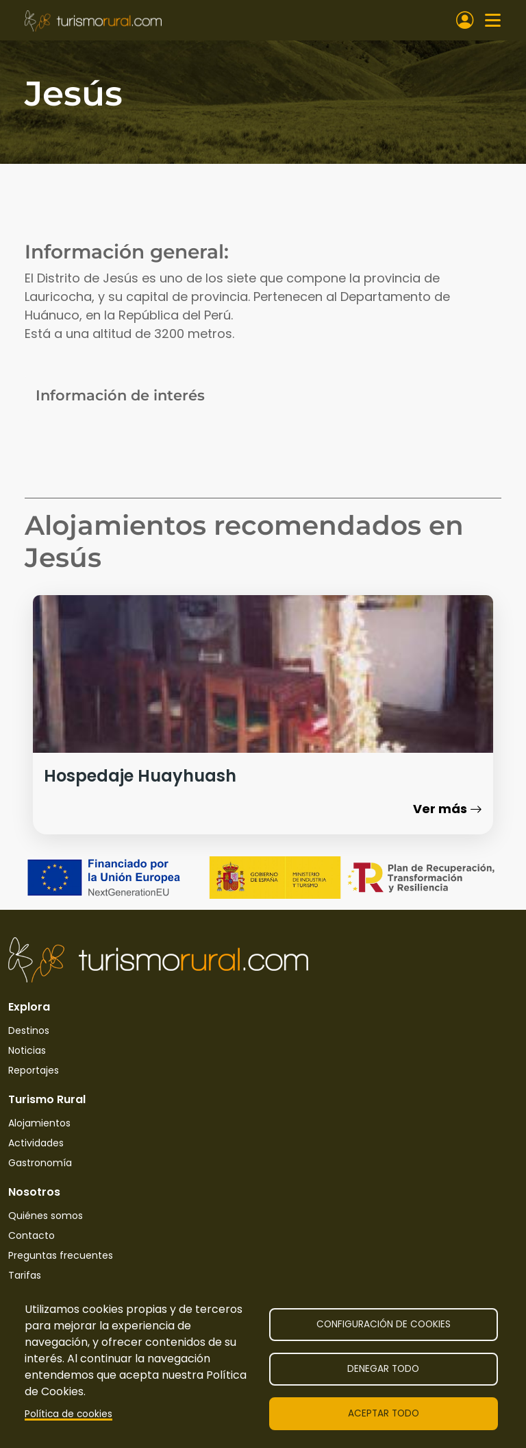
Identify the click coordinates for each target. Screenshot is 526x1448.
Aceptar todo (383, 1413)
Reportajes (33, 1070)
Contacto (31, 1235)
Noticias (27, 1050)
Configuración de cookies (383, 1324)
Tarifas (24, 1275)
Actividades (36, 1143)
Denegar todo (383, 1368)
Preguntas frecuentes (60, 1255)
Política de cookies (68, 1414)
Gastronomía (40, 1163)
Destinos (28, 1030)
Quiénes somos (45, 1215)
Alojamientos (39, 1123)
